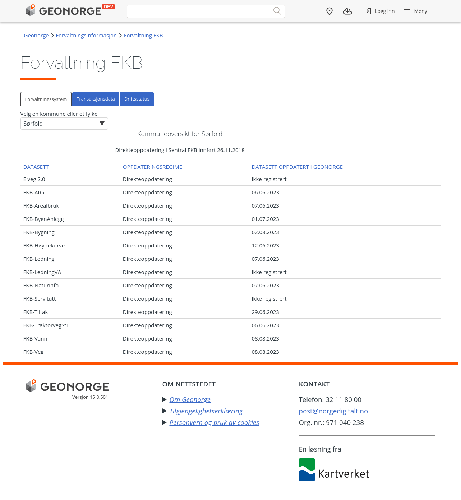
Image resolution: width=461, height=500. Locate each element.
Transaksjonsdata (96, 99)
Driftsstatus (136, 99)
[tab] (46, 99)
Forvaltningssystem (46, 99)
